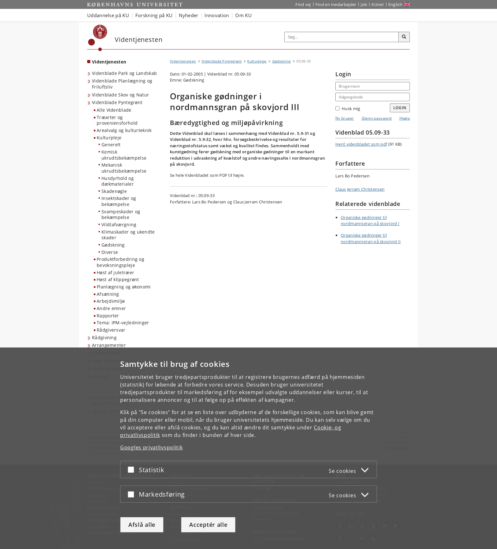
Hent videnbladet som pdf (361, 144)
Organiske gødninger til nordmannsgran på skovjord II (371, 238)
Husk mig (347, 108)
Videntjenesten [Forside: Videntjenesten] (109, 62)
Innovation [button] (216, 15)
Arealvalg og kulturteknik (124, 130)
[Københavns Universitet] (97, 38)
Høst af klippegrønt (118, 279)
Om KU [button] (243, 15)
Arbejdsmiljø (111, 301)
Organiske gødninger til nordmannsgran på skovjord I (370, 221)
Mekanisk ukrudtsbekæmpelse (123, 168)
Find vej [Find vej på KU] (303, 4)
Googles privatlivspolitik (151, 447)
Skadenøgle (114, 191)
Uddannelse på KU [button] (108, 15)
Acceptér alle (208, 524)
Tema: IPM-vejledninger (123, 323)
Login (400, 107)
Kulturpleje (109, 138)
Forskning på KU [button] (154, 15)
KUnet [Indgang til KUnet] (377, 4)
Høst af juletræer (115, 272)
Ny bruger (344, 118)
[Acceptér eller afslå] (132, 469)
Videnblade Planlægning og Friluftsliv (122, 84)
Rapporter (108, 316)
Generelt (110, 145)
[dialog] (248, 448)
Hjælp (404, 118)
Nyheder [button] (188, 15)
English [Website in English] (395, 4)
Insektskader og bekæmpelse (118, 201)
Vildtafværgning (119, 225)
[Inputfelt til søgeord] (341, 37)
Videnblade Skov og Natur (120, 95)
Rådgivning (104, 337)
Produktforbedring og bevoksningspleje (120, 262)
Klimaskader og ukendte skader (128, 235)
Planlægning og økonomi (124, 287)
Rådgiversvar (111, 330)
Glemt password (377, 118)
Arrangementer (109, 345)
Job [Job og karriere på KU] (364, 4)
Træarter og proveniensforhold (117, 120)
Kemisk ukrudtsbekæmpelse (123, 155)
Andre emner (111, 308)
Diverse (109, 252)
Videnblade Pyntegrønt (117, 102)
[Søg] (404, 37)
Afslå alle (141, 524)
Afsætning (108, 294)
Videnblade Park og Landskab (124, 73)
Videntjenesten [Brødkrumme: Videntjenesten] (183, 61)
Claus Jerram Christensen (359, 189)
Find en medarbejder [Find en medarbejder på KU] (336, 4)
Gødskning (113, 245)
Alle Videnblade (114, 110)
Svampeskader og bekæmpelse (120, 214)
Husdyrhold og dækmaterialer (117, 181)
